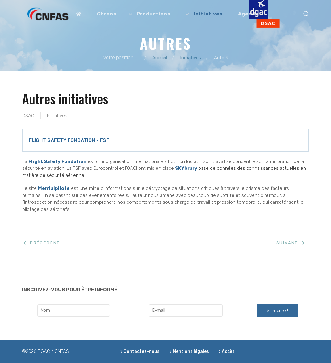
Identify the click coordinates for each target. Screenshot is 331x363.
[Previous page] (42, 242)
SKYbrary (186, 168)
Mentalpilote (54, 188)
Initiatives (57, 116)
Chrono (107, 14)
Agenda (248, 14)
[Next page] (290, 242)
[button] (306, 14)
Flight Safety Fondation (57, 161)
